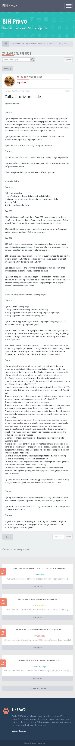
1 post (68, 59)
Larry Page (41, 666)
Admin (41, 574)
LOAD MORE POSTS (37, 688)
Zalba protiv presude (16, 53)
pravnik (22, 82)
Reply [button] (7, 68)
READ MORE (37, 586)
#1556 (67, 91)
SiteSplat (41, 605)
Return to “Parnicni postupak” (16, 549)
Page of (58, 536)
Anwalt (48, 743)
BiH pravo (9, 5)
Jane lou (41, 635)
